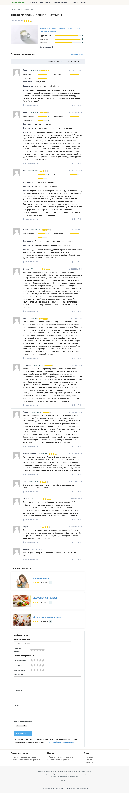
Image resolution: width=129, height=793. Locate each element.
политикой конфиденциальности (61, 742)
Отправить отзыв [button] (22, 733)
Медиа (20, 9)
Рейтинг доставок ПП (62, 2)
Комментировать (31, 105)
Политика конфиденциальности (52, 788)
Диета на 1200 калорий (45, 598)
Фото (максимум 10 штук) (23, 722)
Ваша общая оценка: (18, 650)
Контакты (89, 762)
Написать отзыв (77, 54)
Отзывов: (46, 583)
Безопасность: (19, 670)
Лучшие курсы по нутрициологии (61, 757)
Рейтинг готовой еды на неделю (24, 757)
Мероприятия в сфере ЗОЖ (59, 760)
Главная (13, 9)
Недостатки (18, 690)
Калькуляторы (45, 2)
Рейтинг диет (28, 9)
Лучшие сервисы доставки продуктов (26, 760)
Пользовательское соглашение (77, 788)
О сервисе (89, 757)
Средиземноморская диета (47, 617)
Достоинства (18, 675)
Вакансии (89, 760)
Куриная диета (41, 578)
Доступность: (19, 665)
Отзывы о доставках (80, 2)
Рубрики (33, 2)
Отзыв (16, 706)
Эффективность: (20, 660)
